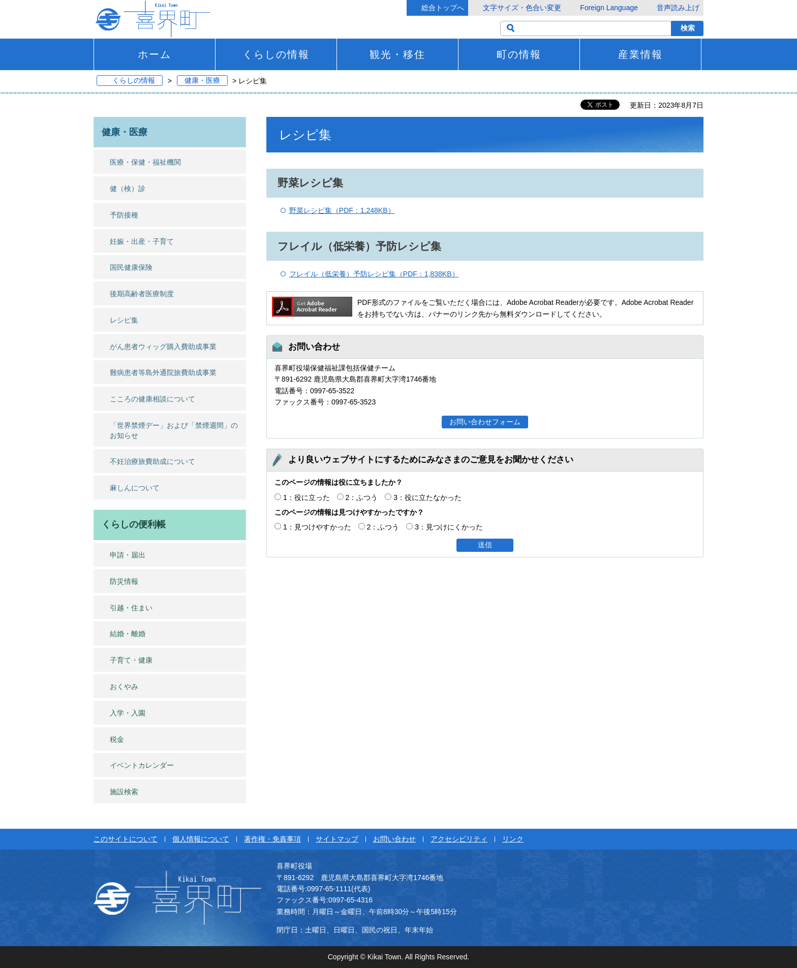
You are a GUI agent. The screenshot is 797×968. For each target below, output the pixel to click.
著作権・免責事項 (272, 839)
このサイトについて (126, 839)
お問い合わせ (394, 839)
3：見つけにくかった (449, 527)
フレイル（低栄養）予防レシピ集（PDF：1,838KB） (374, 274)
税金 (117, 739)
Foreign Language (609, 8)
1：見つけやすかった (317, 527)
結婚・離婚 (127, 634)
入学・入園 (127, 713)
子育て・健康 (131, 660)
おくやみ (124, 686)
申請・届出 (127, 555)
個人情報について (200, 839)
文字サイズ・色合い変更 (522, 8)
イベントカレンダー (142, 765)
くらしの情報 (276, 54)
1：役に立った (306, 497)
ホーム (154, 54)
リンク (513, 839)
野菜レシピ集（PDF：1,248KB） (342, 210)
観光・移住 (397, 54)
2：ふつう (362, 497)
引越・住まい (131, 608)
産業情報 (640, 54)
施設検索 (124, 792)
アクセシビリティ (459, 839)
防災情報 (124, 581)
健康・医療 (202, 81)
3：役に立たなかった (427, 497)
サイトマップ (337, 839)
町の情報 (519, 54)
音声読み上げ (678, 8)
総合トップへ (442, 8)
